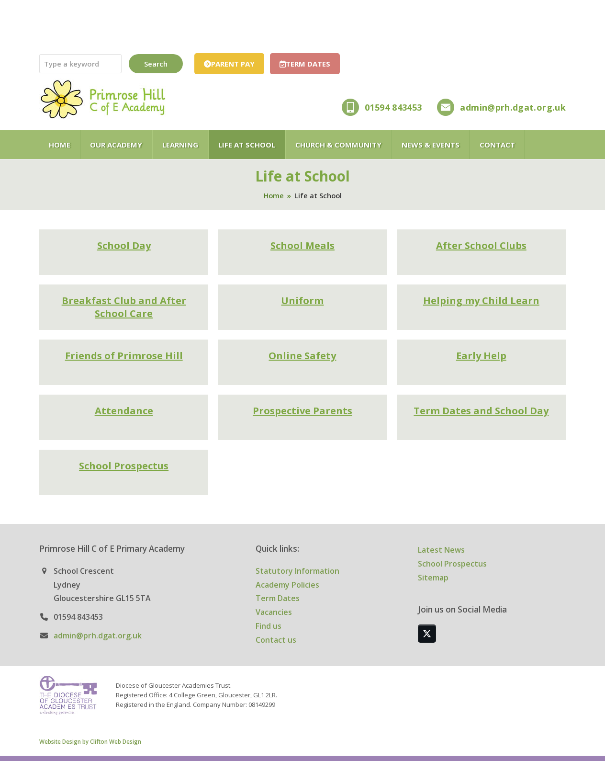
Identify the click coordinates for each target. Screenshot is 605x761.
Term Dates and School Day (481, 410)
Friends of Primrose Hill (124, 355)
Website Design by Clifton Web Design (90, 741)
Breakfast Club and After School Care (124, 307)
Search (156, 63)
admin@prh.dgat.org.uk (513, 107)
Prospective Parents (302, 410)
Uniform (302, 300)
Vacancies (274, 612)
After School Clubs (481, 245)
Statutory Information (297, 571)
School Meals (302, 245)
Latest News (441, 550)
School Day (124, 245)
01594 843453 (393, 107)
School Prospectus (123, 465)
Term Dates (278, 598)
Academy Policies (287, 584)
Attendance (124, 410)
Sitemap (433, 577)
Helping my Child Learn (481, 300)
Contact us (276, 640)
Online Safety (302, 355)
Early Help (481, 355)
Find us (268, 626)
